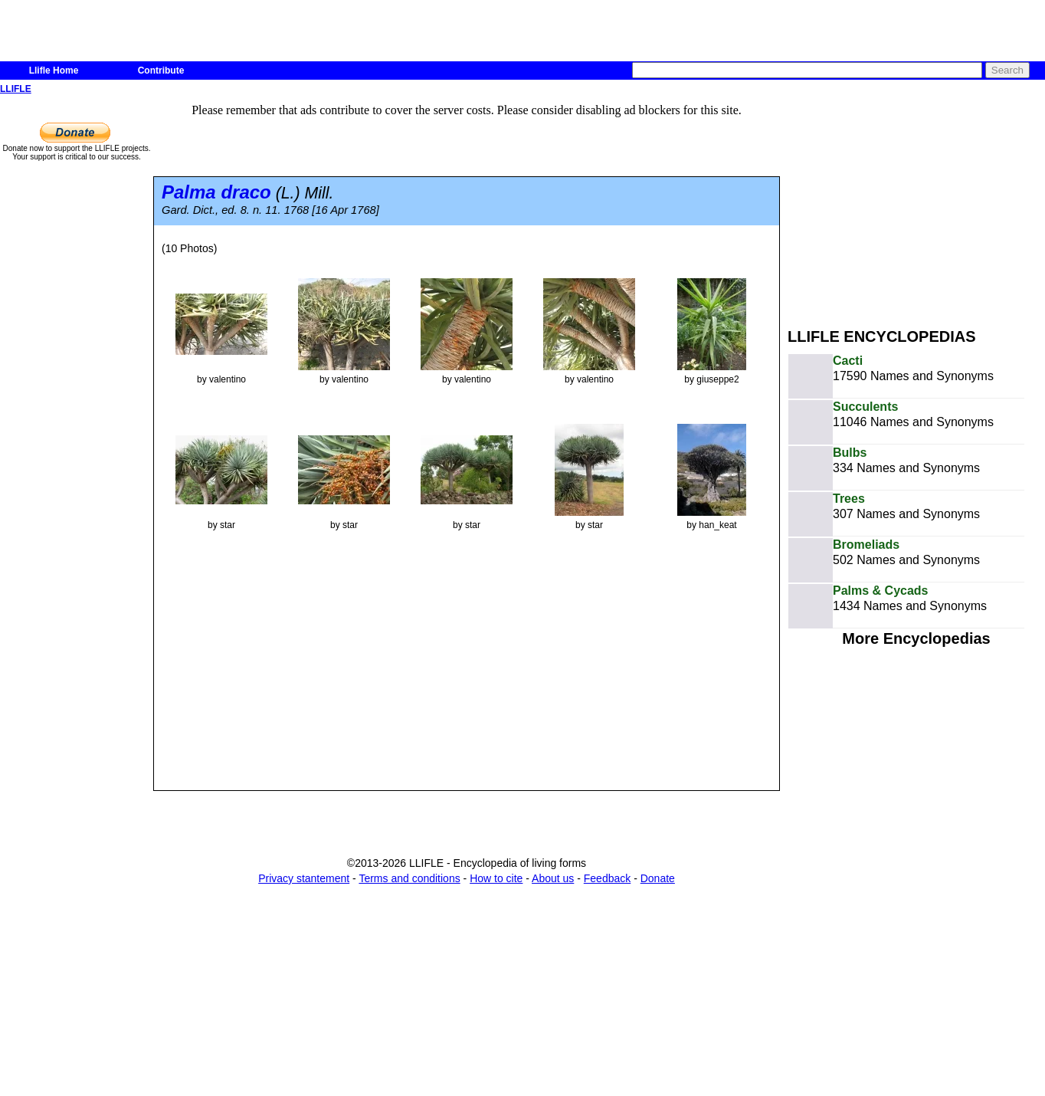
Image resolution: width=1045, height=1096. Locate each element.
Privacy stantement (303, 878)
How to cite (496, 878)
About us (553, 878)
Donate (657, 878)
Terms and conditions (409, 878)
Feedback (607, 878)
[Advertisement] (916, 205)
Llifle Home (54, 70)
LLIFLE (15, 89)
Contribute (161, 70)
